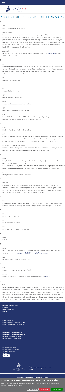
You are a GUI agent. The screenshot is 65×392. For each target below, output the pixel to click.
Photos (4, 311)
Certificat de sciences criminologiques (13, 334)
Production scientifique (9, 347)
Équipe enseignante (8, 309)
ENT (5, 355)
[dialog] (32, 385)
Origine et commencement (10, 305)
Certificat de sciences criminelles (12, 332)
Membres (5, 307)
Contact (4, 353)
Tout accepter (57, 389)
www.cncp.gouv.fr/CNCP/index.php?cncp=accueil (31, 253)
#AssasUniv (52, 53)
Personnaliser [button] (33, 389)
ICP (30, 366)
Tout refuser (44, 389)
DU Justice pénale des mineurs (11, 338)
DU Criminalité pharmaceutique (11, 336)
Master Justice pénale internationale (13, 324)
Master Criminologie (8, 320)
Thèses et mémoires (8, 351)
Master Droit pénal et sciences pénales (13, 322)
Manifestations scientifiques (10, 349)
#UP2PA (47, 276)
